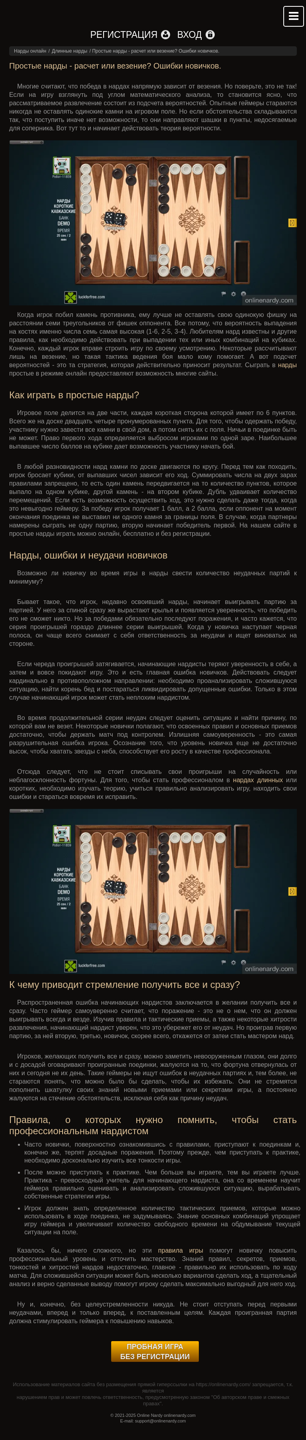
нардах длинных (258, 780)
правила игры (180, 1250)
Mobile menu (293, 16)
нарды (287, 365)
